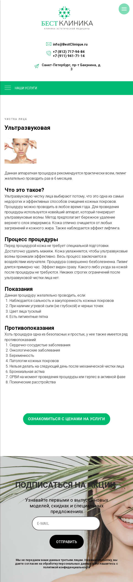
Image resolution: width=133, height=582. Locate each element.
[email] (66, 523)
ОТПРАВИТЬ (66, 542)
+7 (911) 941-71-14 (69, 56)
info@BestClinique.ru (70, 44)
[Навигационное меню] (124, 9)
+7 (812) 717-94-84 (69, 52)
